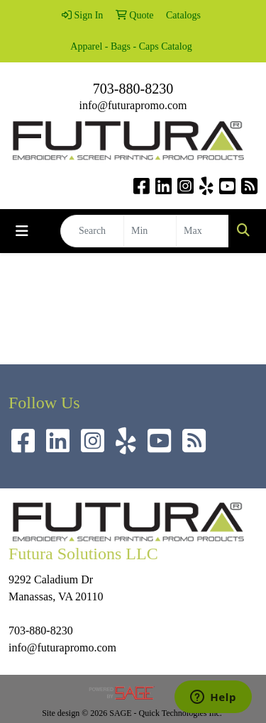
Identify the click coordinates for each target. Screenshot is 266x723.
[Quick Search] (92, 231)
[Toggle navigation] (22, 231)
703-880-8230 (133, 88)
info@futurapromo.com (133, 105)
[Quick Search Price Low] (150, 231)
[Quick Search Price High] (202, 231)
